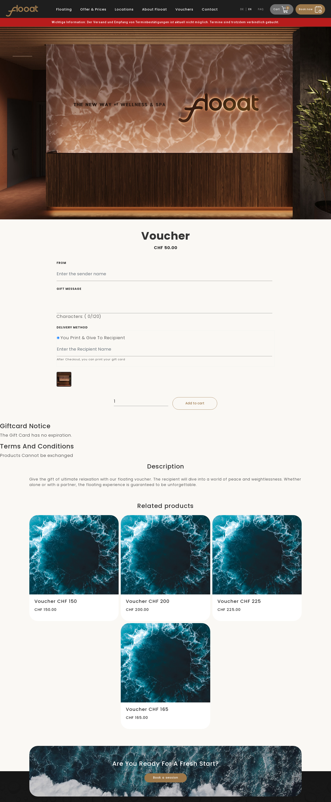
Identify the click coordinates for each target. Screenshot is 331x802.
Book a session (165, 778)
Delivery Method (72, 327)
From (61, 263)
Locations (124, 9)
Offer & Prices (93, 9)
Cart (281, 8)
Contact (210, 9)
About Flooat (154, 9)
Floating (64, 9)
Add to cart (194, 403)
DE (242, 9)
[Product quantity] (141, 401)
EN (250, 9)
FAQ (261, 9)
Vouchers (184, 9)
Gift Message (69, 289)
